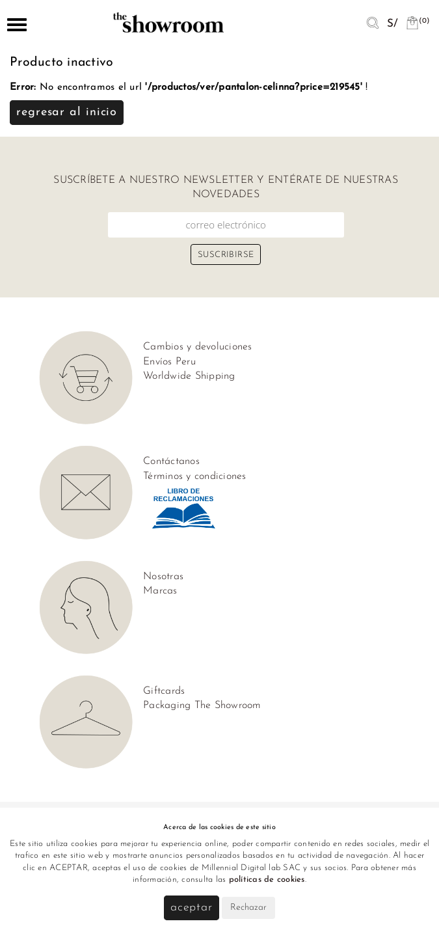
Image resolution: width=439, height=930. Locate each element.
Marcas (160, 591)
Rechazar (248, 907)
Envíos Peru (169, 362)
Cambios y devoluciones (197, 347)
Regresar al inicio (66, 112)
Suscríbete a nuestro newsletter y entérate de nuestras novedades (225, 187)
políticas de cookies (267, 879)
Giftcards (164, 691)
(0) (417, 21)
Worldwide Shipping (189, 376)
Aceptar (191, 907)
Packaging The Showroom (202, 705)
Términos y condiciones (194, 476)
